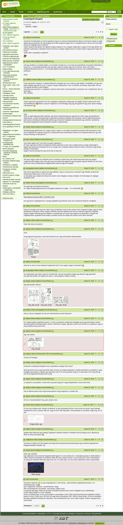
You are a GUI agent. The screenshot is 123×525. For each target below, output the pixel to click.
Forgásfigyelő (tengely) (33, 19)
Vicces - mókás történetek (11, 89)
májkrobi (29, 439)
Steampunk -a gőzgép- (10, 165)
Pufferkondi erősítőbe (10, 52)
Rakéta (5, 186)
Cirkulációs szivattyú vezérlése (9, 170)
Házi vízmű (6, 177)
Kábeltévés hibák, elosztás (12, 179)
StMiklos (29, 79)
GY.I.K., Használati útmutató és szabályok (61, 513)
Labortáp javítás (8, 95)
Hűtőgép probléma (9, 192)
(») (53, 61)
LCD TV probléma (9, 67)
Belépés (113, 34)
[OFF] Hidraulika (8, 149)
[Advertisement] (114, 84)
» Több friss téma (7, 198)
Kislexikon (107, 1)
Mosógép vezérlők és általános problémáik (10, 98)
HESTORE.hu (7, 122)
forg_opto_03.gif (61, 305)
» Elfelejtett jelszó (111, 38)
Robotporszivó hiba (9, 83)
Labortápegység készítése (11, 124)
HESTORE (101, 1)
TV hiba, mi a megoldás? (11, 146)
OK (119, 12)
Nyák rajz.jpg (36, 474)
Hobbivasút (95, 1)
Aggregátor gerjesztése (10, 54)
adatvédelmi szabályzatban (78, 523)
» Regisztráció (110, 41)
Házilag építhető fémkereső (12, 120)
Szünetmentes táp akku (10, 167)
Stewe (28, 127)
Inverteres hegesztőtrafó (11, 111)
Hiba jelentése (96, 513)
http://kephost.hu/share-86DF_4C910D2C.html (39, 197)
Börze (5, 156)
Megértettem (100, 523)
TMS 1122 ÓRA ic (9, 194)
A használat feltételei (29, 513)
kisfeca (34, 22)
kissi (27, 61)
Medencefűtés (7, 69)
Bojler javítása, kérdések (11, 61)
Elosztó (87, 513)
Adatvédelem (41, 513)
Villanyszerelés (8, 101)
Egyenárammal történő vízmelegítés (10, 63)
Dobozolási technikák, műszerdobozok (10, 76)
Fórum (21, 12)
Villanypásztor (7, 91)
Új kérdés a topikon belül (91, 19)
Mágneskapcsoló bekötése (12, 134)
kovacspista (30, 168)
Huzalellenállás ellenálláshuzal (8, 143)
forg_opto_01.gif (33, 305)
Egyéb (35, 26)
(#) (24, 37)
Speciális (28, 26)
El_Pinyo (29, 110)
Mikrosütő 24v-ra (8, 173)
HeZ (27, 479)
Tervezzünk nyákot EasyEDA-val (9, 139)
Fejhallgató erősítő (9, 93)
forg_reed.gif (36, 349)
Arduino (5, 118)
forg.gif (33, 257)
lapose (28, 229)
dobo (27, 139)
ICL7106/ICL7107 (9, 159)
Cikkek (12, 12)
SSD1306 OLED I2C (9, 184)
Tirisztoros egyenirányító (11, 56)
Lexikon (30, 12)
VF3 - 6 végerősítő (9, 136)
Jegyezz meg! (114, 29)
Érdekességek (7, 114)
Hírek (4, 12)
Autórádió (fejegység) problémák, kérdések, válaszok (10, 152)
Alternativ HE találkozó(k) (11, 59)
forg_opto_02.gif (46, 305)
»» (43, 506)
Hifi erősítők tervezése (10, 50)
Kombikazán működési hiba (12, 116)
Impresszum (80, 513)
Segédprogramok (43, 12)
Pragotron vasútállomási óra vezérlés (11, 108)
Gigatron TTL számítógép (11, 181)
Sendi (28, 405)
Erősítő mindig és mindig (11, 175)
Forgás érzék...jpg (36, 424)
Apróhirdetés (58, 12)
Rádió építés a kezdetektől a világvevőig (11, 189)
